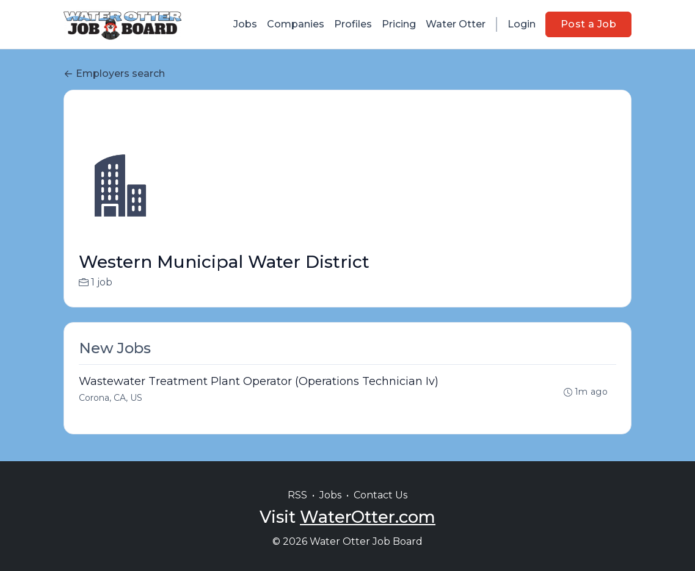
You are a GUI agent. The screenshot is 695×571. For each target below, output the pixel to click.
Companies (295, 24)
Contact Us (380, 495)
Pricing (399, 24)
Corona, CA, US (110, 397)
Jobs (245, 24)
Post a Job (588, 24)
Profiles (353, 24)
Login (522, 24)
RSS (297, 495)
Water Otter (456, 24)
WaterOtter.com (367, 517)
